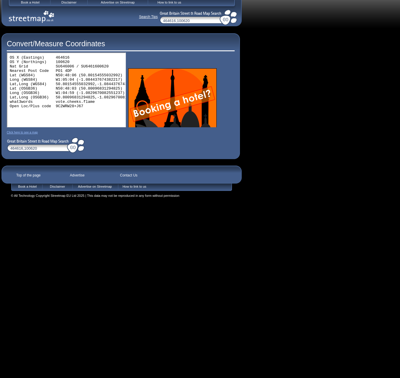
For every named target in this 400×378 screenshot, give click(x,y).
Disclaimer (57, 186)
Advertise (77, 175)
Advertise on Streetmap (95, 186)
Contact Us (128, 175)
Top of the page (28, 175)
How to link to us (134, 186)
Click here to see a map (22, 132)
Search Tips (148, 17)
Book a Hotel (27, 186)
